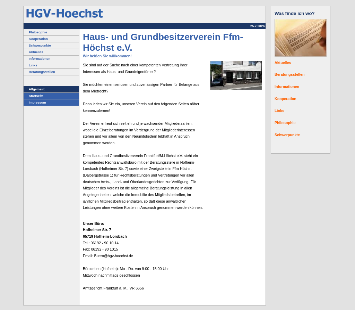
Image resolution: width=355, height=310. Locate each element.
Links (30, 65)
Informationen (37, 58)
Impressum (35, 102)
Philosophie (35, 32)
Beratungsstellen (39, 72)
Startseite (34, 96)
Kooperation (36, 39)
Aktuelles (33, 52)
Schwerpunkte (37, 45)
